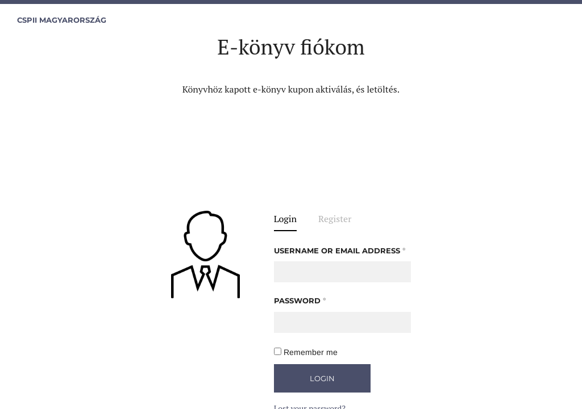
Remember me (306, 352)
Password (300, 300)
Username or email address (340, 250)
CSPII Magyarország (61, 20)
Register (334, 219)
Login (285, 219)
